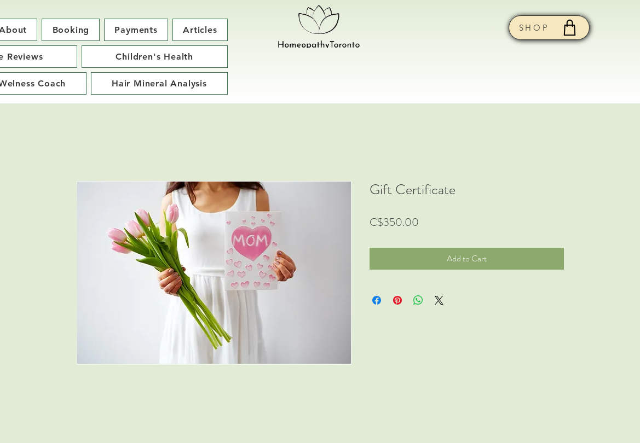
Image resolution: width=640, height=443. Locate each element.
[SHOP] (549, 27)
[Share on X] (439, 300)
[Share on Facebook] (376, 300)
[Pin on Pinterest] (397, 300)
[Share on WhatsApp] (418, 300)
